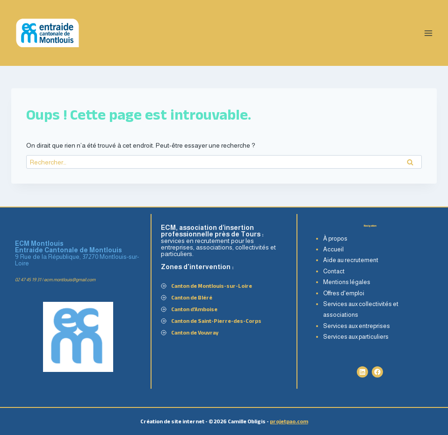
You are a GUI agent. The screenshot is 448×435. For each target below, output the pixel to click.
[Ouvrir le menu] (428, 33)
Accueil (333, 249)
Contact (334, 271)
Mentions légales (346, 281)
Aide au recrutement (350, 260)
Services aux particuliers (356, 336)
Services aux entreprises (356, 325)
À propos (335, 238)
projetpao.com (289, 421)
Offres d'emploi (343, 293)
